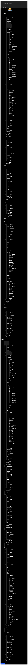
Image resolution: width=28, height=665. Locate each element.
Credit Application (9, 215)
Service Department (10, 225)
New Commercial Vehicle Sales (10, 143)
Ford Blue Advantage (9, 199)
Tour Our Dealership (9, 327)
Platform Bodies (10, 154)
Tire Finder (11, 297)
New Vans (9, 81)
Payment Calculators (10, 209)
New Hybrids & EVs (9, 87)
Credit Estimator (9, 212)
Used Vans (9, 192)
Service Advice (10, 251)
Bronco (14, 65)
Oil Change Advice (11, 265)
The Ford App (8, 301)
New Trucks (9, 31)
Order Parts (12, 283)
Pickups (11, 160)
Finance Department (10, 206)
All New (9, 25)
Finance (5, 202)
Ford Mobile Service (9, 236)
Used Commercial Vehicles (10, 181)
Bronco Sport (12, 68)
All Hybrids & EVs (11, 93)
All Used (9, 170)
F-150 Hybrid (11, 107)
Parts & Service (5, 220)
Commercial (6, 138)
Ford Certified (9, 195)
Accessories (15, 295)
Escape (14, 71)
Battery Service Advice (12, 270)
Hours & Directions (10, 322)
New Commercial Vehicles (10, 122)
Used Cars (5, 166)
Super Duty (12, 50)
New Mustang (9, 28)
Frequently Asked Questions (11, 317)
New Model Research (9, 134)
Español (4, 7)
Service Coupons (10, 232)
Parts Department (10, 280)
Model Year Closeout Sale (10, 20)
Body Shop (5, 305)
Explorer (14, 72)
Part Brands (11, 292)
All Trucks (11, 35)
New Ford (5, 14)
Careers (11, 330)
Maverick (14, 46)
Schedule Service (10, 228)
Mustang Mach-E (12, 77)
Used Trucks (9, 177)
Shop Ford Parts (12, 288)
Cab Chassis (8, 162)
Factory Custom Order (10, 126)
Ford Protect (9, 130)
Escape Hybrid (12, 101)
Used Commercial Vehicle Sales (10, 150)
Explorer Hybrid (12, 97)
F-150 (11, 38)
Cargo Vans (9, 157)
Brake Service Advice (12, 255)
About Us (5, 308)
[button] (3, 339)
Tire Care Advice (11, 260)
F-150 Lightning (11, 42)
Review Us (9, 336)
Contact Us (10, 332)
